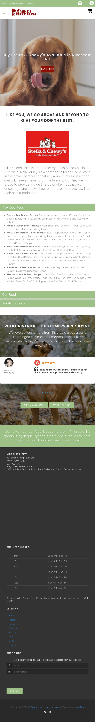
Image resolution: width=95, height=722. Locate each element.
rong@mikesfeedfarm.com (19, 466)
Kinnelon (40, 337)
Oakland (10, 341)
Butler (78, 337)
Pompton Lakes (60, 337)
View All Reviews (34, 404)
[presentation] (22, 679)
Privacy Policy (36, 706)
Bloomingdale (22, 337)
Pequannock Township (51, 341)
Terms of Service (53, 706)
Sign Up (14, 690)
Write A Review (61, 404)
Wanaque (25, 341)
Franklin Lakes (79, 341)
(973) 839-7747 (13, 463)
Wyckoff (41, 345)
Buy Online (47, 69)
